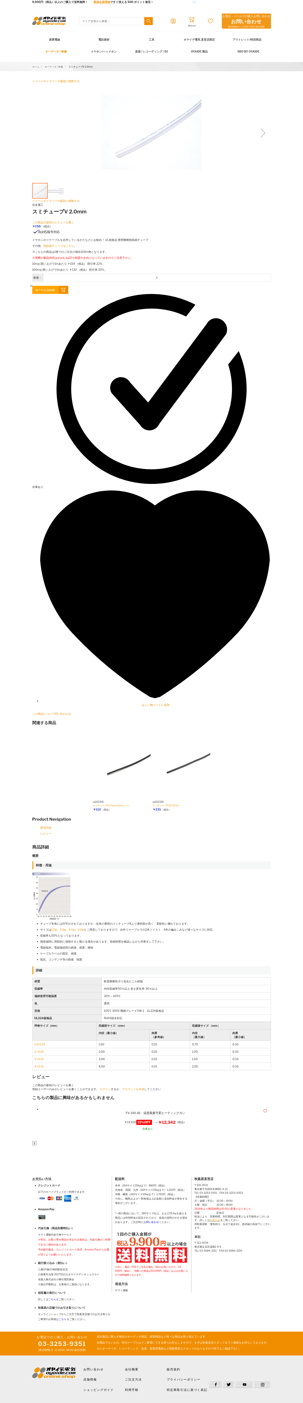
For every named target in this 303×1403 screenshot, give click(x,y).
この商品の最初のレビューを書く (53, 222)
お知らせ (215, 1220)
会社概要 (131, 1369)
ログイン (105, 1089)
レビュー (45, 833)
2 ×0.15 (39, 1051)
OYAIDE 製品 (199, 51)
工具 (151, 39)
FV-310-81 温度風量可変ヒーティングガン (155, 1113)
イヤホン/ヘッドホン (104, 51)
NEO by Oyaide (248, 51)
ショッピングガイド (98, 1390)
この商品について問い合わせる (51, 713)
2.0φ (63, 929)
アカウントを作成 (133, 1089)
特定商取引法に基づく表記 (187, 1390)
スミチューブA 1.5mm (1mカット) (111, 805)
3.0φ (72, 929)
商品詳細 (45, 827)
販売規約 (173, 1369)
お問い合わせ (93, 1369)
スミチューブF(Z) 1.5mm (166, 805)
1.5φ (54, 929)
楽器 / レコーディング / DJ (151, 51)
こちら (52, 1299)
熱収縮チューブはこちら (58, 245)
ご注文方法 (133, 1379)
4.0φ (81, 929)
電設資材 (103, 39)
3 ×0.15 (39, 1059)
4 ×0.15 (39, 1066)
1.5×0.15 (39, 1044)
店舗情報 (90, 1379)
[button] (263, 133)
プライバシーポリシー (184, 1379)
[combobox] (116, 21)
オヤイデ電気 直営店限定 (199, 39)
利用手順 (131, 1390)
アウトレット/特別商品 (247, 39)
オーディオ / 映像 (56, 51)
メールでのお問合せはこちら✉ (176, 2)
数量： (37, 277)
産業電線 (54, 39)
